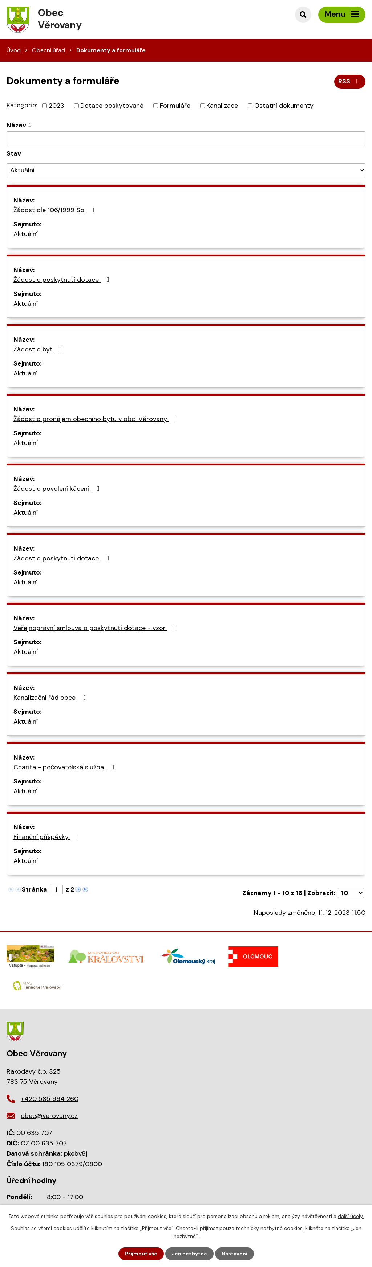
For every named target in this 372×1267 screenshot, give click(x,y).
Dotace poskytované (111, 105)
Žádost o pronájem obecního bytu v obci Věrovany (97, 419)
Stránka (34, 889)
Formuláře (175, 105)
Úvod (14, 50)
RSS (350, 81)
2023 (56, 105)
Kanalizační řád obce (51, 697)
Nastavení (234, 1253)
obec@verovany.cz (49, 1115)
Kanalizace (222, 105)
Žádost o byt (39, 349)
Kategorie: (22, 105)
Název (16, 125)
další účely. (351, 1216)
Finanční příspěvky (47, 836)
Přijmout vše (141, 1253)
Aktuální (25, 234)
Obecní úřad (48, 50)
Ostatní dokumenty (284, 105)
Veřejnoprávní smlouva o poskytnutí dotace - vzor (96, 628)
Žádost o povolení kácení (57, 488)
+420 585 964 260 (49, 1098)
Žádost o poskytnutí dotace (62, 279)
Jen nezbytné (189, 1253)
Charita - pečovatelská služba (65, 767)
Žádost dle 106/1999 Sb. (56, 210)
